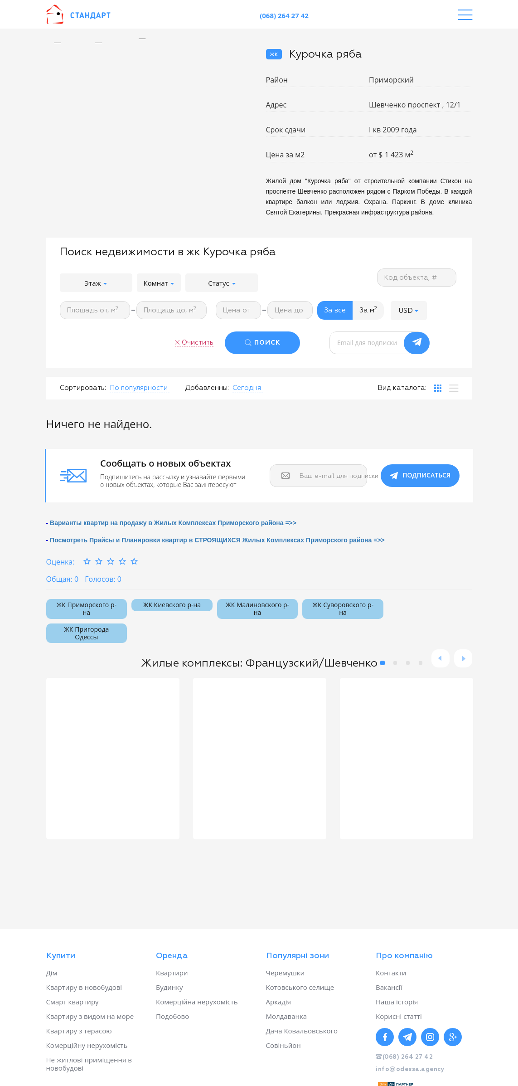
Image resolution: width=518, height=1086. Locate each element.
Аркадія (278, 1001)
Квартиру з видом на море (90, 1016)
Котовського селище (300, 987)
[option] (112, 758)
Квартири (172, 972)
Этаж (96, 282)
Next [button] (463, 658)
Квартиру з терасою (79, 1030)
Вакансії (389, 987)
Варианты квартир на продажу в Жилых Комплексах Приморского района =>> (173, 522)
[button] (409, 310)
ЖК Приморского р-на (86, 608)
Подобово (172, 1016)
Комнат (159, 282)
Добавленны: (207, 388)
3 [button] (408, 663)
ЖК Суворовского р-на (342, 608)
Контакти (391, 972)
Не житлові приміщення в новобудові (89, 1063)
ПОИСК (267, 343)
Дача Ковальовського (302, 1030)
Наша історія (397, 1001)
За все (335, 310)
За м (368, 310)
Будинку (169, 987)
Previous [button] (440, 658)
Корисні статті (399, 1016)
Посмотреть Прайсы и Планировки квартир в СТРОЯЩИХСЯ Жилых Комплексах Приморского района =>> (217, 540)
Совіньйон (283, 1045)
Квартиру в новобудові (84, 987)
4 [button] (420, 663)
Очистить (197, 342)
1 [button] (382, 663)
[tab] (437, 388)
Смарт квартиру (72, 1001)
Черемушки (285, 972)
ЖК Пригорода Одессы (86, 633)
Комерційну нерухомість (87, 1045)
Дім (52, 972)
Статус (222, 282)
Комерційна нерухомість (197, 1001)
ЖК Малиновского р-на (257, 608)
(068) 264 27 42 (284, 15)
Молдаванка (286, 1016)
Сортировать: (83, 388)
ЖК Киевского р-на (172, 604)
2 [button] (395, 663)
